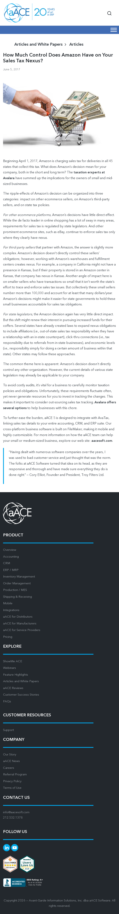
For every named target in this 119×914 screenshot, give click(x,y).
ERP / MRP (11, 570)
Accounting (11, 556)
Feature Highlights (15, 674)
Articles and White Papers (21, 681)
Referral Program (15, 774)
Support (8, 730)
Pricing (7, 637)
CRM (6, 563)
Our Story (9, 754)
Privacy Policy (12, 781)
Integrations (11, 610)
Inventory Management (19, 576)
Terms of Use (12, 788)
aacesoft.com (101, 441)
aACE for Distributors (18, 616)
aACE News (11, 761)
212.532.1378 (13, 817)
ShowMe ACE (12, 661)
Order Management (17, 583)
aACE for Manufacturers (19, 623)
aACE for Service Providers (21, 630)
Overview (9, 550)
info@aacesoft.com (16, 812)
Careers (8, 768)
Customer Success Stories (21, 694)
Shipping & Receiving (17, 597)
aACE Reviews (13, 688)
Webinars (9, 668)
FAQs (7, 701)
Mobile (7, 603)
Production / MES (15, 590)
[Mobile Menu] (113, 30)
